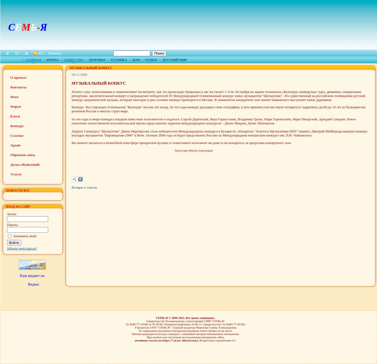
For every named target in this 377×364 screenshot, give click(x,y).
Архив (15, 145)
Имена (52, 60)
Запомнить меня (25, 236)
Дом (136, 60)
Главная (33, 60)
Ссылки (16, 136)
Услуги (15, 174)
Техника (119, 60)
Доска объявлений (25, 165)
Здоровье (97, 60)
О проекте (18, 77)
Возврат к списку (84, 187)
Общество (73, 60)
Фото (14, 97)
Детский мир (174, 60)
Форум (15, 106)
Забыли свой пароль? (22, 248)
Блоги (15, 116)
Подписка (55, 53)
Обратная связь (22, 155)
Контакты (18, 87)
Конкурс (17, 126)
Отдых (151, 60)
